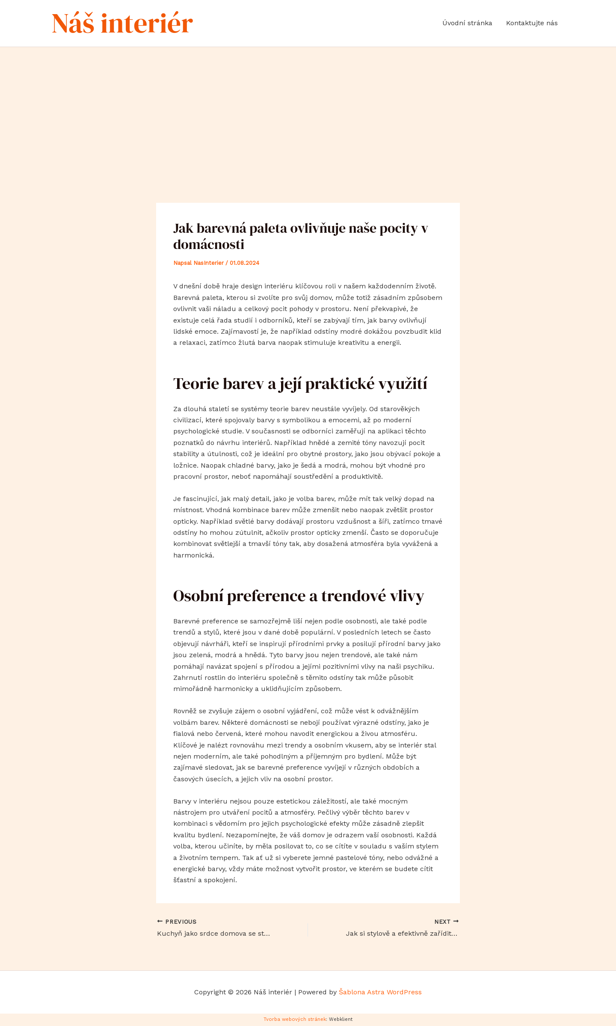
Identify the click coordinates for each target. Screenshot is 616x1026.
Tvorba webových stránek (295, 1019)
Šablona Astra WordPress (380, 992)
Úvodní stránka (467, 23)
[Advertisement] (308, 111)
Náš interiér (122, 23)
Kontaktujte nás (532, 23)
